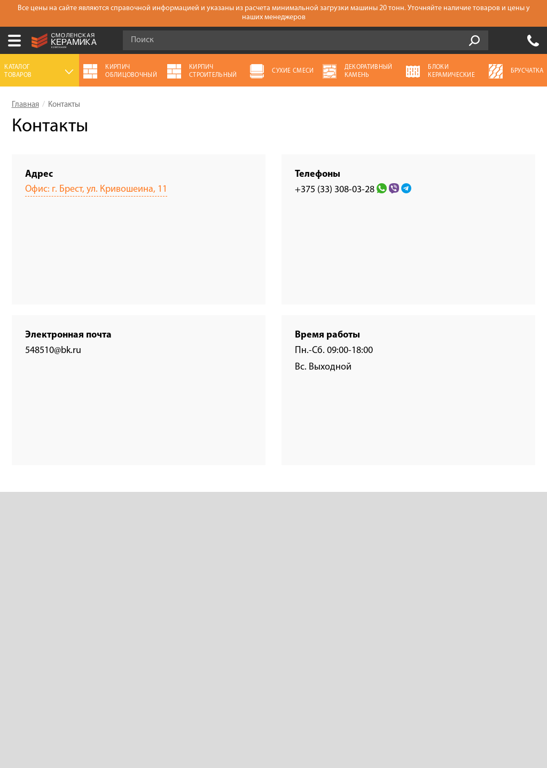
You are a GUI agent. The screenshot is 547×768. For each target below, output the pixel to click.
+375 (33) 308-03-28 (533, 40)
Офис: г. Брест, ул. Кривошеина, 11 (96, 189)
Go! (474, 40)
